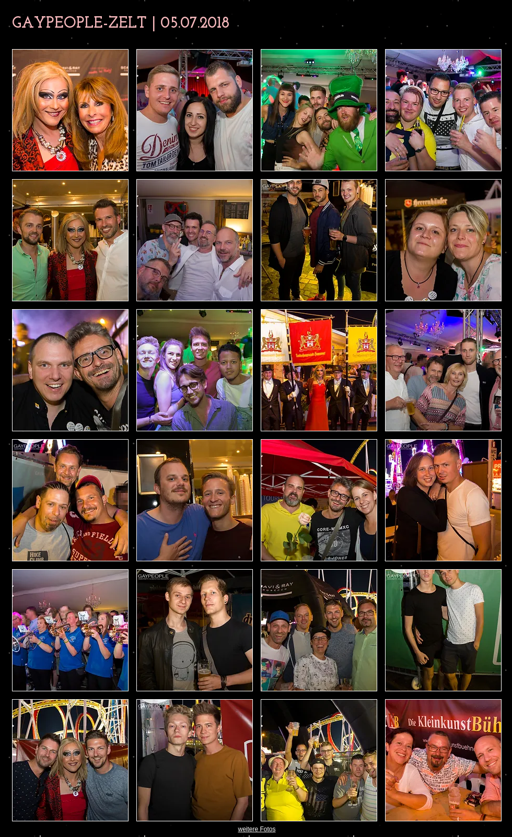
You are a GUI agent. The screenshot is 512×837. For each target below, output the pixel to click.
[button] (70, 110)
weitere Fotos (256, 829)
